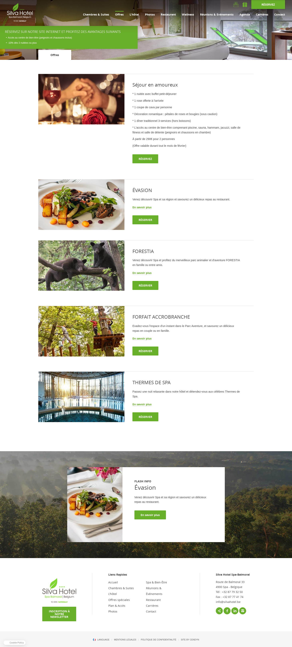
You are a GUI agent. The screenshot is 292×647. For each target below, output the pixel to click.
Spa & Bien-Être (156, 582)
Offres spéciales (119, 600)
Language (103, 639)
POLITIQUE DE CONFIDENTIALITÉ (158, 639)
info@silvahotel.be (228, 602)
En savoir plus (150, 515)
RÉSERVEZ (268, 4)
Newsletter (235, 4)
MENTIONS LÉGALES (125, 639)
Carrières (262, 14)
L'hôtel (134, 14)
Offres (119, 14)
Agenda (245, 14)
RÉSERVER (145, 220)
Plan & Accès (116, 606)
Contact (279, 14)
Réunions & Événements (154, 591)
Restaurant (168, 14)
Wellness (188, 14)
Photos (150, 14)
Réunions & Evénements (217, 14)
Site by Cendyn (190, 639)
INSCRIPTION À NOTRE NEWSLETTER (59, 614)
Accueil (113, 582)
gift (244, 4)
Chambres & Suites (96, 14)
